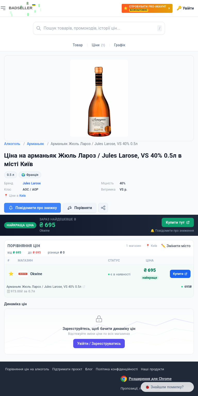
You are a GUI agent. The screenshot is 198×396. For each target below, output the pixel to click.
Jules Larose (32, 183)
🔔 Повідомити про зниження (172, 230)
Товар (78, 45)
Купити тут (178, 222)
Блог (89, 369)
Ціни (98, 45)
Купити (180, 274)
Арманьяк (37, 144)
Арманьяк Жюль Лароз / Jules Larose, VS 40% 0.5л (43, 287)
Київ (22, 195)
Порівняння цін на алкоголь (27, 369)
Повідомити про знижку (32, 207)
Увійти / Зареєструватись (99, 343)
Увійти (185, 8)
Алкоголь (14, 144)
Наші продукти (152, 369)
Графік (119, 45)
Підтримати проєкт (67, 369)
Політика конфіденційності (117, 369)
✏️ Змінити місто (176, 246)
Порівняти (79, 207)
